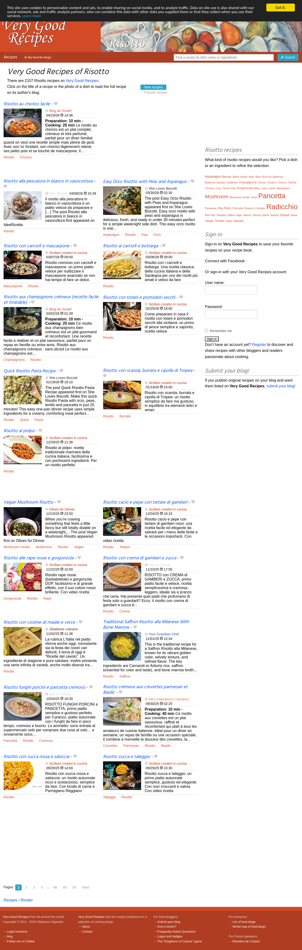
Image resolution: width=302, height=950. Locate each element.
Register (259, 345)
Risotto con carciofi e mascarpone (36, 246)
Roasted (221, 215)
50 (74, 887)
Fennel (226, 188)
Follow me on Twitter (21, 941)
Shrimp (257, 215)
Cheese (262, 182)
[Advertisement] (150, 140)
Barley (244, 176)
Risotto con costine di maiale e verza (39, 622)
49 (65, 887)
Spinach (274, 215)
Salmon (247, 215)
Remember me (221, 331)
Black (258, 177)
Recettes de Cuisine (246, 941)
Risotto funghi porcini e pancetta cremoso (44, 687)
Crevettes (110, 746)
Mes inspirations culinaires (169, 699)
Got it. (280, 7)
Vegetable (238, 221)
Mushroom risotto (17, 547)
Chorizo (26, 157)
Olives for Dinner (62, 509)
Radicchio (282, 207)
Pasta (39, 420)
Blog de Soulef (60, 111)
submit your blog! (281, 386)
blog (9, 936)
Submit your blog (168, 922)
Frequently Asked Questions (176, 931)
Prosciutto (238, 208)
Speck (265, 215)
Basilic (166, 746)
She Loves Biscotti (163, 188)
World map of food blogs (249, 926)
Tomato (219, 220)
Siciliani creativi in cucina (68, 253)
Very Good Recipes (82, 81)
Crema (124, 611)
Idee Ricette (58, 193)
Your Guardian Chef (164, 634)
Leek (264, 188)
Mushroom (44, 547)
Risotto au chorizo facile (27, 104)
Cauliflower (232, 182)
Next (85, 887)
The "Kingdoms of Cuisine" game (179, 941)
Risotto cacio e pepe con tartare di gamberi (145, 502)
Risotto (9, 157)
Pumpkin (260, 208)
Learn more (31, 15)
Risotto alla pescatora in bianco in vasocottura (48, 181)
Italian (257, 188)
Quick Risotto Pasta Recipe (29, 371)
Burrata (125, 416)
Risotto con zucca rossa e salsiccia (36, 756)
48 (55, 887)
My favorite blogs (37, 57)
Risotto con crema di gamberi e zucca (139, 558)
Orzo (157, 235)
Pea (145, 235)
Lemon (272, 188)
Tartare (124, 547)
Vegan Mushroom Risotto (28, 502)
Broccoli (267, 176)
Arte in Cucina (159, 565)
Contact (87, 931)
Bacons (226, 176)
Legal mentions (17, 931)
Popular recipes (155, 92)
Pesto (227, 208)
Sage (239, 215)
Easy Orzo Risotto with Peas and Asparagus (145, 181)
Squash (285, 215)
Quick (24, 420)
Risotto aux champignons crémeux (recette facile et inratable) (51, 299)
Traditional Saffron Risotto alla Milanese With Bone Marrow (146, 624)
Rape (47, 598)
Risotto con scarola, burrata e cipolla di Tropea (147, 370)
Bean (251, 177)
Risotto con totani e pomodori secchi (139, 297)
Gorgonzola (12, 598)
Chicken (272, 182)
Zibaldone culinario (63, 629)
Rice (213, 215)
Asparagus (111, 235)
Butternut (278, 176)
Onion (254, 197)
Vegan (79, 547)
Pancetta (10, 741)
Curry (218, 188)
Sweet (294, 215)
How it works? (166, 926)
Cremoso (46, 741)
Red (207, 215)
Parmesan (131, 746)
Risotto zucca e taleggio (126, 756)
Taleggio (109, 797)
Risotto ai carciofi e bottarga (130, 246)
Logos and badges (169, 936)
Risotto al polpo (19, 431)
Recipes (10, 57)
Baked (236, 177)
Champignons (14, 360)
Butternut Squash (215, 182)
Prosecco (249, 208)
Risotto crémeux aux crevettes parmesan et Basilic (145, 689)
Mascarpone (13, 286)
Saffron (124, 676)
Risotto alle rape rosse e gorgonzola (38, 558)
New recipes (153, 87)
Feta (233, 188)
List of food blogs (244, 922)
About (86, 926)
